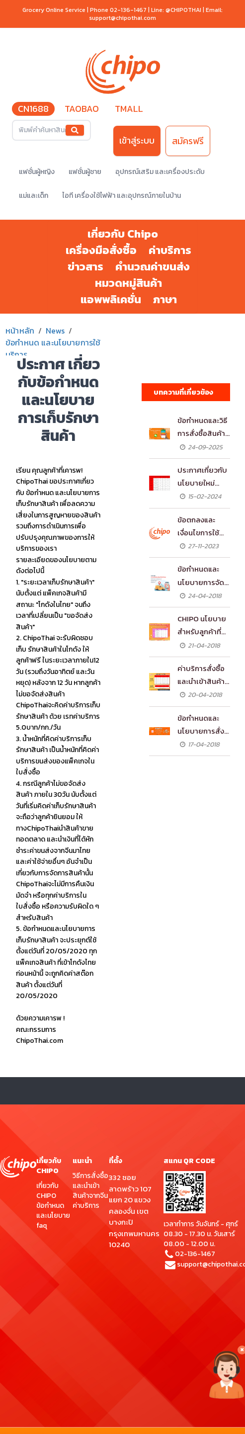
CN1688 (33, 108)
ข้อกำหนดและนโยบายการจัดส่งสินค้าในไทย (200, 576)
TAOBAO (82, 108)
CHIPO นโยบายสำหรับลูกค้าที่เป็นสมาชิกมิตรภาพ (201, 626)
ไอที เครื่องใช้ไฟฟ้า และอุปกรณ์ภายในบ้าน (121, 195)
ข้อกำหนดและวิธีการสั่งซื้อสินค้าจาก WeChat (202, 427)
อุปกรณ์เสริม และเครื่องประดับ (160, 172)
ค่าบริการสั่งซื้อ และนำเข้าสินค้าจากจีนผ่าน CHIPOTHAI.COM (202, 675)
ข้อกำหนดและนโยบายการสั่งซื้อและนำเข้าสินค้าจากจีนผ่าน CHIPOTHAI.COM (203, 725)
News (55, 331)
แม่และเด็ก (33, 195)
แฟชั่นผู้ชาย (85, 172)
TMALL (129, 108)
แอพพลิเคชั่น (111, 299)
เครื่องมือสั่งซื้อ (101, 250)
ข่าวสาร (85, 266)
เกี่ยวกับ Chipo (122, 234)
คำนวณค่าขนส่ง (152, 266)
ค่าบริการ (170, 250)
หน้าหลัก (19, 331)
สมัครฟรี (188, 141)
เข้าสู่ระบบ (137, 140)
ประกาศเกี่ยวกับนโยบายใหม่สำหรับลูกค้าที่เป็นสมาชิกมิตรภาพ (202, 477)
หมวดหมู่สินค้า (128, 283)
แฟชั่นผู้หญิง (37, 172)
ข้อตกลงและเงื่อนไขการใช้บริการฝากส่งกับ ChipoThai (203, 527)
